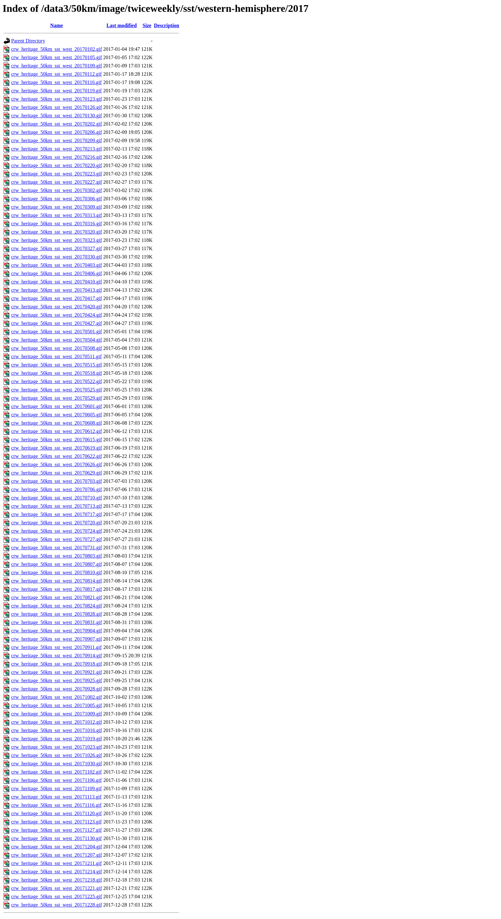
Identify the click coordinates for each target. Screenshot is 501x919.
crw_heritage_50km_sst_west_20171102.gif (56, 772)
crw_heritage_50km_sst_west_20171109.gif (56, 788)
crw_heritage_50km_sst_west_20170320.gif (56, 232)
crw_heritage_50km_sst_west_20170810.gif (56, 572)
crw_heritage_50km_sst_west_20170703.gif (56, 481)
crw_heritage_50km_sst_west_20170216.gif (56, 157)
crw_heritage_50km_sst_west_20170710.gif (56, 497)
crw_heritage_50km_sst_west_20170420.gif (56, 306)
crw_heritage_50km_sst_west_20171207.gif (56, 855)
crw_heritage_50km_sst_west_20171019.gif (56, 738)
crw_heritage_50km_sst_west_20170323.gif (56, 240)
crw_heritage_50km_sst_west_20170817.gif (56, 589)
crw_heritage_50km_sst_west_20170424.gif (56, 315)
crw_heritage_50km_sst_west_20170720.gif (56, 522)
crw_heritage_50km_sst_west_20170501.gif (56, 331)
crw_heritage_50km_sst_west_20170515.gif (56, 364)
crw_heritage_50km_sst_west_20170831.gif (56, 622)
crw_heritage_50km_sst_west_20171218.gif (56, 880)
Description (166, 25)
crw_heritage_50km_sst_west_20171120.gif (56, 813)
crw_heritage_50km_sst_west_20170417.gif (56, 298)
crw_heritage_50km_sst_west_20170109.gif (56, 65)
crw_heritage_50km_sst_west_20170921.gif (56, 672)
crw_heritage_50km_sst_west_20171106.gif (56, 780)
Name (56, 25)
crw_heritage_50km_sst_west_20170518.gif (56, 373)
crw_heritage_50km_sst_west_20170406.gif (56, 273)
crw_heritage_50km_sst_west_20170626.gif (56, 464)
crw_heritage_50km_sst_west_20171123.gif (56, 821)
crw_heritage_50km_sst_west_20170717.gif (56, 514)
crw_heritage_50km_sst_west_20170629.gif (56, 472)
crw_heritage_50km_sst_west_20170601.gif (56, 406)
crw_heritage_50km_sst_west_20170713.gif (56, 506)
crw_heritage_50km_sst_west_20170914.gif (56, 655)
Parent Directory (28, 40)
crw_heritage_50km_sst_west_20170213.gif (56, 148)
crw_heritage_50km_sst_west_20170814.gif (56, 580)
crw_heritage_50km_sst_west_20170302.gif (56, 190)
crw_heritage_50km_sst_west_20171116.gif (56, 805)
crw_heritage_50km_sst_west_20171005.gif (56, 705)
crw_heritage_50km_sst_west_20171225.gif (56, 896)
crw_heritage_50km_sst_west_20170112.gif (56, 74)
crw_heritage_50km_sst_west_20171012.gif (56, 722)
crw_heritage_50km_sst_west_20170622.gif (56, 456)
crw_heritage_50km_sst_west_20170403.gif (56, 265)
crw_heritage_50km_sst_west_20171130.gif (56, 838)
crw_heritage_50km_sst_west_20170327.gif (56, 248)
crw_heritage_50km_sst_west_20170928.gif (56, 688)
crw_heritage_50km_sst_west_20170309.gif (56, 207)
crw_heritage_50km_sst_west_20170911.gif (56, 647)
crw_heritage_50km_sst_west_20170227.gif (56, 182)
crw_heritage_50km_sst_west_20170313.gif (56, 215)
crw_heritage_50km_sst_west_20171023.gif (56, 747)
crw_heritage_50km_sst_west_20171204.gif (56, 846)
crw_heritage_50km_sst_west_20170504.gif (56, 340)
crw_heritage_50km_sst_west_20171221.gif (56, 888)
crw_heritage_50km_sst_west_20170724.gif (56, 531)
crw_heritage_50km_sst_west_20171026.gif (56, 755)
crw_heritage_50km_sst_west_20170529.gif (56, 398)
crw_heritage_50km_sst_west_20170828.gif (56, 614)
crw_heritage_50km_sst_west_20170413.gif (56, 290)
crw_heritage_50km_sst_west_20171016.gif (56, 730)
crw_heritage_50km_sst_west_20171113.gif (56, 796)
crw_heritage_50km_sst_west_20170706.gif (56, 489)
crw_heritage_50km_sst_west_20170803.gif (56, 556)
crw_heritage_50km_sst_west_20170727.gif (56, 539)
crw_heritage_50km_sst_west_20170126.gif (56, 107)
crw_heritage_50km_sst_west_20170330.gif (56, 256)
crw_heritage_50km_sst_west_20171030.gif (56, 763)
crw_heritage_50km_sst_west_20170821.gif (56, 597)
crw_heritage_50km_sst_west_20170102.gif (56, 49)
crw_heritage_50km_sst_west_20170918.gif (56, 664)
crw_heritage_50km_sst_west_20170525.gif (56, 389)
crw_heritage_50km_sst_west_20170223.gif (56, 173)
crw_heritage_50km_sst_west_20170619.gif (56, 448)
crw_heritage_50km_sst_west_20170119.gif (56, 90)
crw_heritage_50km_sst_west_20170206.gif (56, 132)
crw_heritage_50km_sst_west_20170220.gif (56, 165)
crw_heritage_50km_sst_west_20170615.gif (56, 439)
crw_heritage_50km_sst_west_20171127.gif (56, 830)
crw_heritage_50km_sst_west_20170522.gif (56, 381)
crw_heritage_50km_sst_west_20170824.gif (56, 605)
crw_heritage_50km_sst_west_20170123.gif (56, 99)
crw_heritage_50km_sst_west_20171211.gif (56, 863)
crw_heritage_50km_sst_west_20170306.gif (56, 198)
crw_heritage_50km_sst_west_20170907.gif (56, 639)
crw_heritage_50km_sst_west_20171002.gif (56, 697)
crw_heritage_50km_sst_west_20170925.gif (56, 680)
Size (147, 25)
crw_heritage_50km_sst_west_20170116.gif (56, 82)
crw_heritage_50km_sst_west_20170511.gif (56, 356)
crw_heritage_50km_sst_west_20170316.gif (56, 223)
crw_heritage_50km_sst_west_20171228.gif (56, 904)
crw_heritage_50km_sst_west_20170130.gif (56, 115)
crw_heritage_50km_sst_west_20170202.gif (56, 124)
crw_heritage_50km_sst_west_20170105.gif (56, 57)
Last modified (121, 25)
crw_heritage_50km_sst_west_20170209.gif (56, 140)
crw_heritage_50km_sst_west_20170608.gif (56, 423)
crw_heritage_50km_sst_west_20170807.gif (56, 564)
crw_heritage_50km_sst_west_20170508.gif (56, 348)
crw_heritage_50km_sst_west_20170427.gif (56, 323)
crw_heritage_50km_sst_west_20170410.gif (56, 281)
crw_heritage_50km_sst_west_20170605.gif (56, 414)
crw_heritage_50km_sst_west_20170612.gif (56, 431)
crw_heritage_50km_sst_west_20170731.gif (56, 547)
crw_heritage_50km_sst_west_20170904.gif (56, 630)
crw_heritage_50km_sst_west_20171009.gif (56, 713)
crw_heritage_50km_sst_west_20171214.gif (56, 871)
